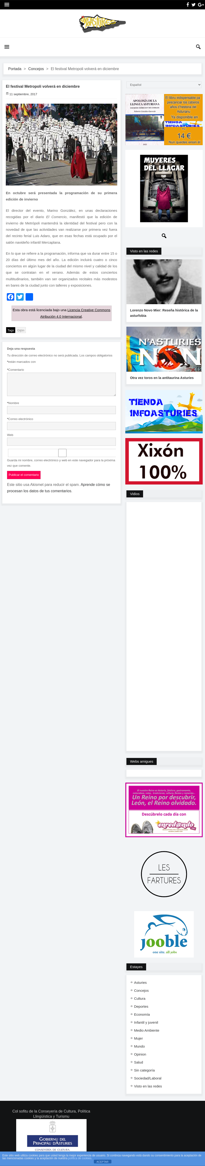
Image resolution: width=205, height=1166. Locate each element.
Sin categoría (144, 1070)
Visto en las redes (144, 251)
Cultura (139, 998)
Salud (138, 1062)
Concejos (36, 69)
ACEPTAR (102, 1161)
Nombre (13, 402)
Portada (14, 69)
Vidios (135, 493)
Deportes (141, 1006)
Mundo (139, 1046)
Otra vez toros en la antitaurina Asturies (161, 377)
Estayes (136, 966)
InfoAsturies (102, 23)
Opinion (140, 1054)
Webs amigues (141, 761)
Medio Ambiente (146, 1030)
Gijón (20, 330)
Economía (142, 1014)
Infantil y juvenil (146, 1022)
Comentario (15, 369)
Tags (11, 330)
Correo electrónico (20, 418)
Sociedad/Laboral (147, 1078)
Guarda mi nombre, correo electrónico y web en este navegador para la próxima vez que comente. (61, 462)
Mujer (138, 1038)
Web (10, 434)
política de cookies (79, 1158)
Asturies (140, 982)
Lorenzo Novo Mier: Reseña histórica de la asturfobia (163, 312)
